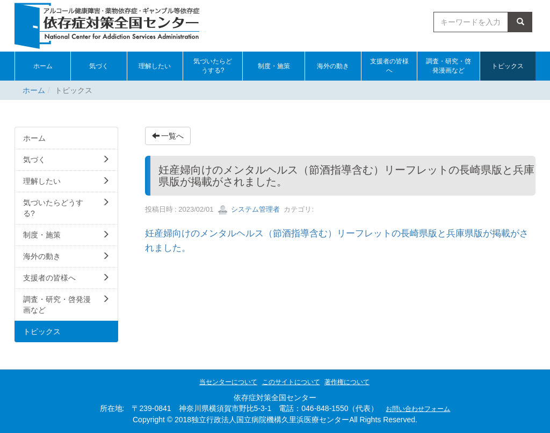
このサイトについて (291, 382)
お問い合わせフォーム (418, 409)
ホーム (34, 90)
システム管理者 (249, 209)
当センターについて (228, 382)
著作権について (347, 382)
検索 (520, 22)
